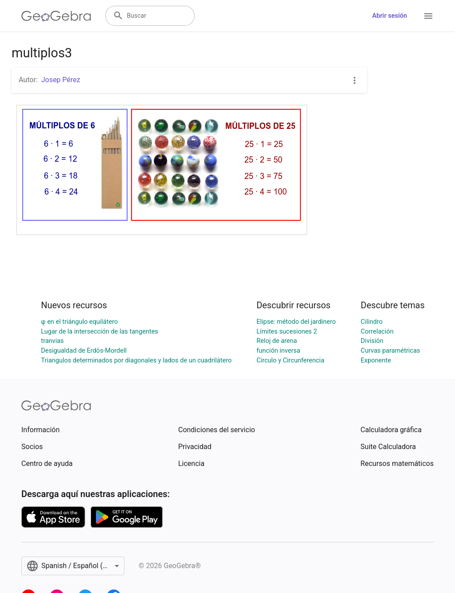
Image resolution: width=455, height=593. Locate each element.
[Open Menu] (428, 16)
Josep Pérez (60, 80)
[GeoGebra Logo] (56, 16)
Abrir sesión (389, 16)
